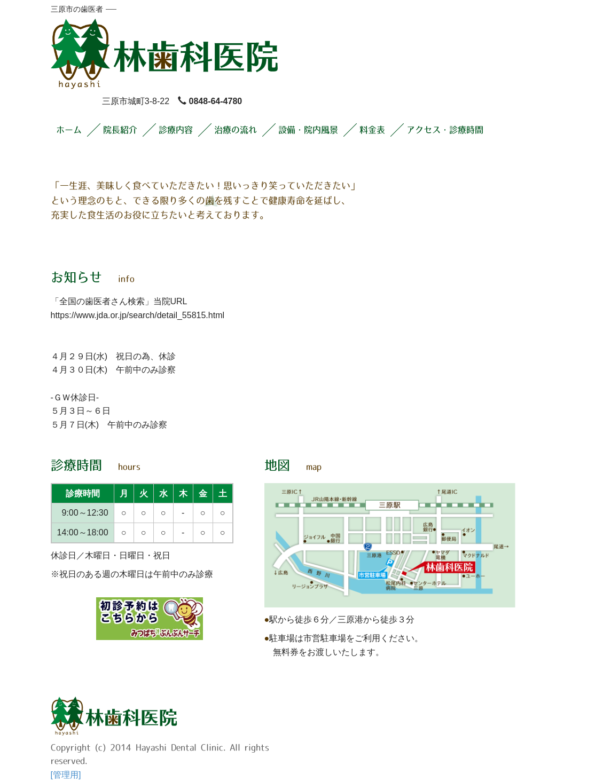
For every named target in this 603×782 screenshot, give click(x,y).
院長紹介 (120, 129)
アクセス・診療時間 (444, 129)
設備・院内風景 (308, 129)
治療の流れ (235, 129)
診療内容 (176, 129)
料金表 (372, 129)
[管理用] (66, 774)
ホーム (69, 129)
